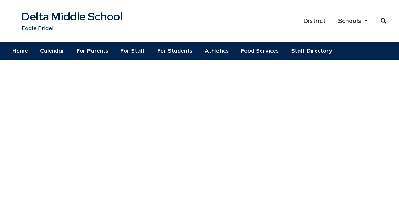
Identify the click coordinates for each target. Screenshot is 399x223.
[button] (353, 20)
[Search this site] (383, 21)
